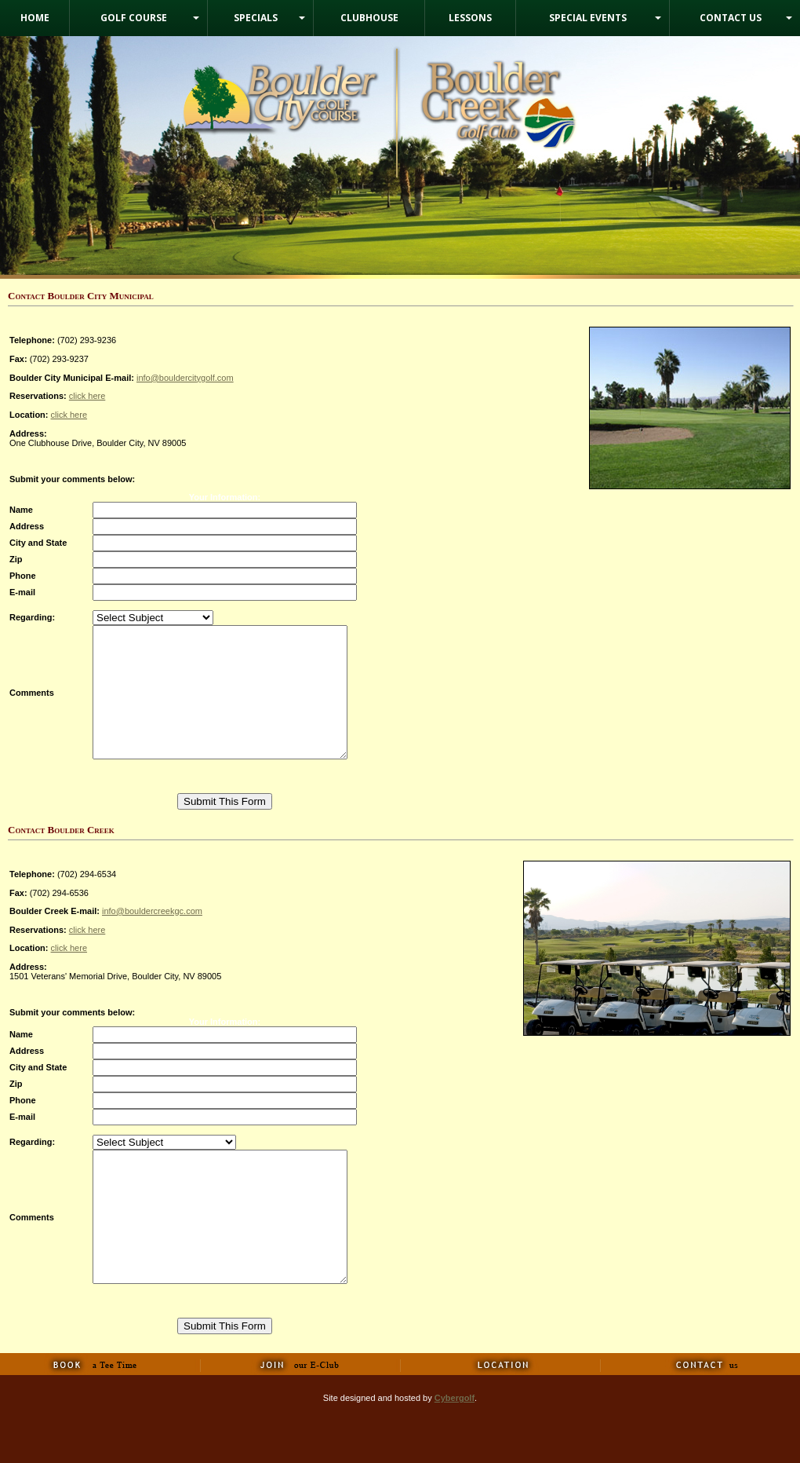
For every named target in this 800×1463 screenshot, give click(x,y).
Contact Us (731, 17)
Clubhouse (369, 17)
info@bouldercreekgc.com (152, 937)
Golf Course (133, 17)
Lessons (470, 17)
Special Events (588, 17)
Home (34, 17)
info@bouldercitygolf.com (185, 377)
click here (87, 395)
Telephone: (32, 900)
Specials (256, 17)
